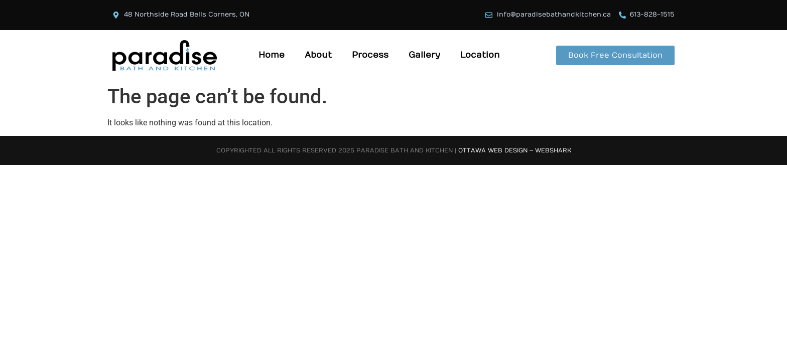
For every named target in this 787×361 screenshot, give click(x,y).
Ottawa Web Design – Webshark (514, 150)
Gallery (424, 55)
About (318, 55)
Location (480, 55)
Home (271, 55)
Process (370, 55)
